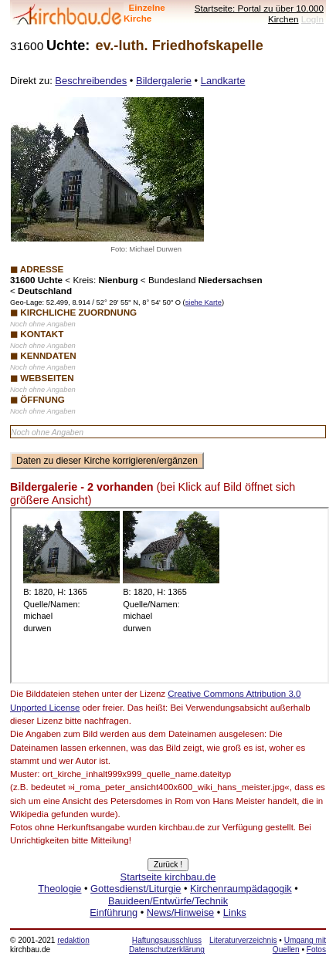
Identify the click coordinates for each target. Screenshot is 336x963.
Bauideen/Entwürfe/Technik (168, 901)
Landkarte (223, 80)
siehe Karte (203, 302)
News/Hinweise (180, 912)
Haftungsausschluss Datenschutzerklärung (167, 945)
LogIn (312, 19)
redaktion (73, 940)
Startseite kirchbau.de (168, 877)
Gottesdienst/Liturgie (135, 888)
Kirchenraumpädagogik (241, 888)
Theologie (59, 888)
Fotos (316, 949)
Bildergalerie (164, 80)
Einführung (113, 912)
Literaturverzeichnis (243, 940)
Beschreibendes (91, 80)
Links (234, 912)
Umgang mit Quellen (299, 945)
